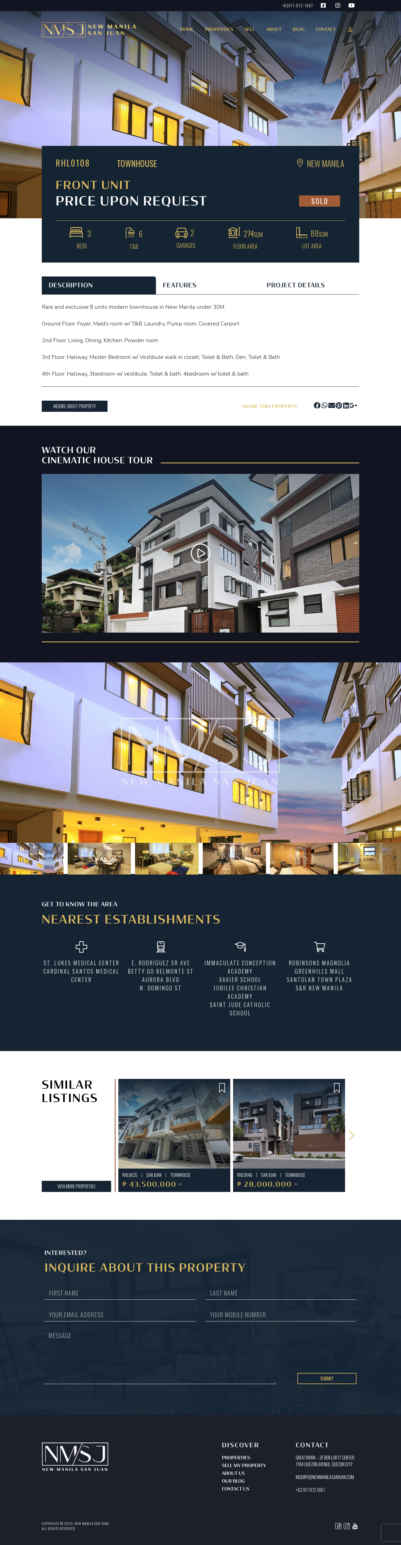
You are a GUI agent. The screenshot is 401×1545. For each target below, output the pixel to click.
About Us (233, 1473)
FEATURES (180, 286)
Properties (236, 1458)
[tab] (99, 285)
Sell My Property (244, 1466)
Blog (299, 30)
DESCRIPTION (71, 286)
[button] (218, 31)
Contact (326, 30)
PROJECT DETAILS (296, 286)
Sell (249, 30)
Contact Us (235, 1489)
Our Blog (233, 1481)
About (274, 30)
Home (187, 30)
